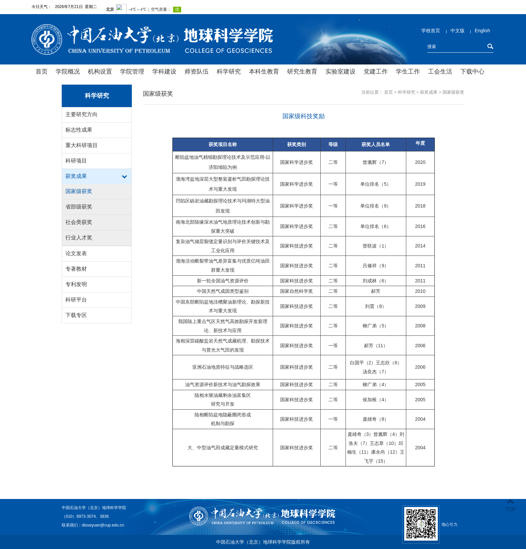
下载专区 (76, 315)
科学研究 (229, 71)
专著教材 (76, 269)
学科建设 (164, 71)
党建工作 (376, 71)
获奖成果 (76, 176)
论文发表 (76, 253)
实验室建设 (340, 71)
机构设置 (100, 71)
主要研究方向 (81, 114)
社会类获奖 (78, 222)
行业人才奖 (78, 237)
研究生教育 (302, 71)
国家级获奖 (78, 191)
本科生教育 (264, 71)
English (482, 30)
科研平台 (76, 300)
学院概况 (68, 71)
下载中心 (472, 71)
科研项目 (76, 161)
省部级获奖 (78, 207)
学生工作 (408, 71)
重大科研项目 (81, 145)
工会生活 (440, 71)
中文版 (458, 30)
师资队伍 (197, 71)
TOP (510, 505)
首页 (42, 71)
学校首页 (430, 30)
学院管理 (132, 71)
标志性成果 (78, 130)
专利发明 (76, 284)
